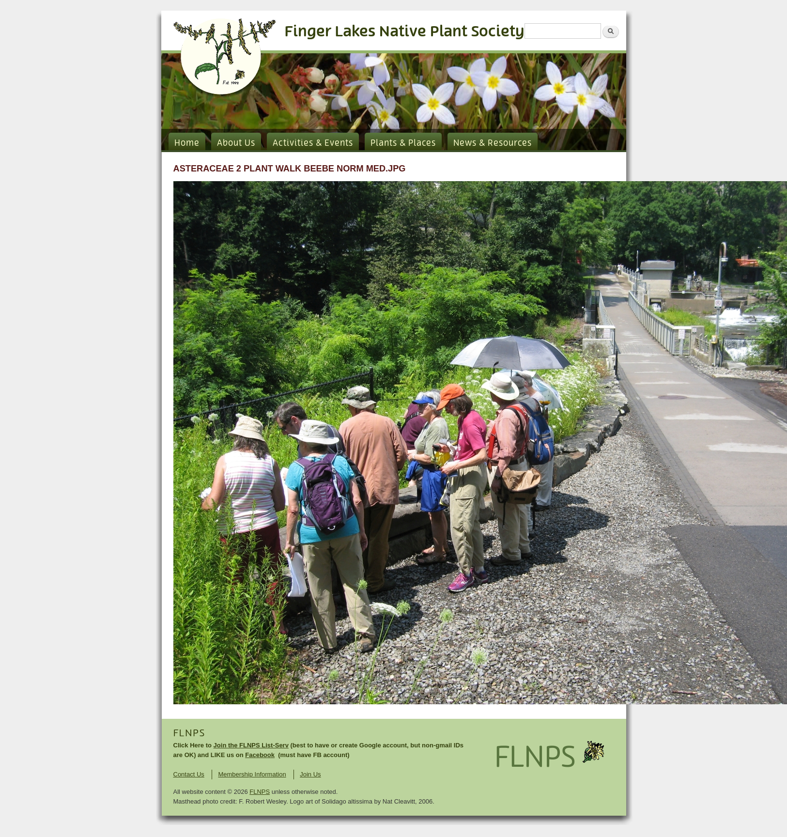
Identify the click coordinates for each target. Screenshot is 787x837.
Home (187, 143)
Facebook (260, 755)
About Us (236, 143)
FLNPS (189, 733)
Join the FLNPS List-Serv (251, 745)
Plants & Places (403, 143)
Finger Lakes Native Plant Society (405, 31)
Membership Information (252, 774)
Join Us (310, 774)
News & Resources (492, 143)
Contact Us (188, 774)
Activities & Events (313, 143)
